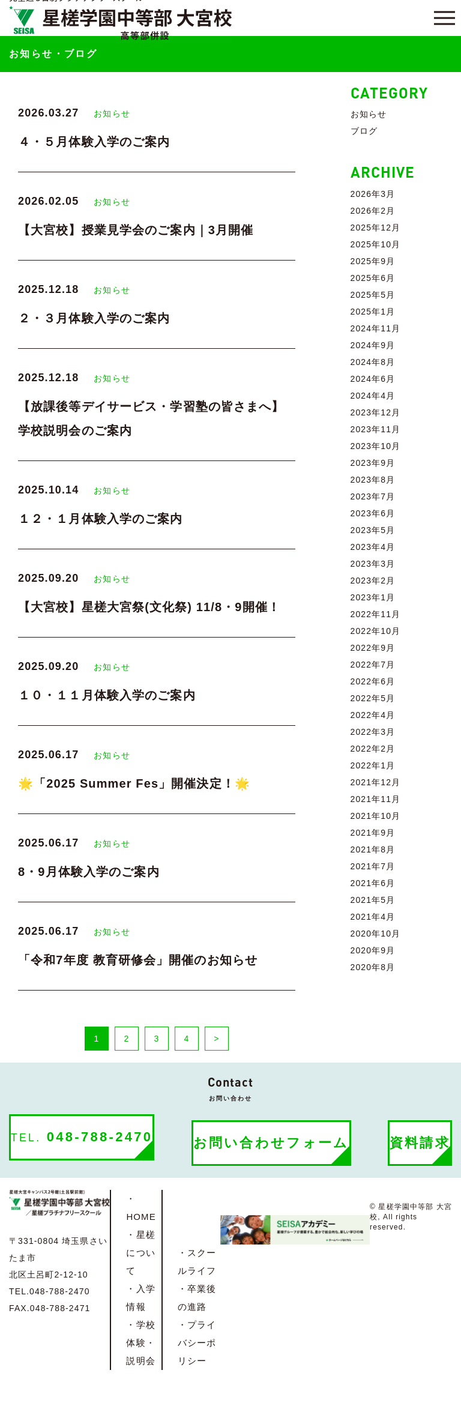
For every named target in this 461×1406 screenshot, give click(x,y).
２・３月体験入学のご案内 (94, 318)
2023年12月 (376, 412)
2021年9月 (373, 832)
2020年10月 (376, 933)
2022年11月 (376, 614)
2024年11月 (376, 328)
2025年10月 (376, 244)
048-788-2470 (81, 1136)
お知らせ (112, 113)
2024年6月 (373, 379)
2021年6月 (373, 883)
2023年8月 (373, 479)
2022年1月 (373, 765)
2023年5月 (373, 530)
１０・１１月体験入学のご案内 (107, 695)
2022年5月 (373, 698)
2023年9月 (373, 463)
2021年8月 (373, 849)
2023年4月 (373, 547)
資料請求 (420, 1142)
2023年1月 (373, 597)
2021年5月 (373, 900)
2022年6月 (373, 681)
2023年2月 (373, 580)
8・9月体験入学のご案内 (89, 871)
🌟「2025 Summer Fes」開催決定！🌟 (134, 783)
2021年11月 (376, 799)
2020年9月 (373, 950)
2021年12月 (376, 782)
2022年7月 (373, 664)
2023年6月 (373, 513)
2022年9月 (373, 648)
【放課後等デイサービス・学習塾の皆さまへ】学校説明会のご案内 (151, 418)
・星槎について (140, 1252)
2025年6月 (373, 278)
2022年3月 (373, 732)
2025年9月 (373, 261)
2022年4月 (373, 715)
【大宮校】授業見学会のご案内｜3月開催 (135, 230)
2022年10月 (376, 631)
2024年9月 (373, 345)
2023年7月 (373, 496)
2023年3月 (373, 564)
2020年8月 (373, 967)
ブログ (364, 131)
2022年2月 (373, 748)
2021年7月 (373, 866)
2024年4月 (373, 395)
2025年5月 (373, 295)
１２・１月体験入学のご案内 (100, 518)
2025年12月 (376, 227)
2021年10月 (376, 816)
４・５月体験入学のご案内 (94, 141)
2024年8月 (373, 362)
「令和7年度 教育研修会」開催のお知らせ (138, 960)
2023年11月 (376, 429)
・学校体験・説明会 (140, 1343)
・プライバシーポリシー (197, 1343)
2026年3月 (373, 194)
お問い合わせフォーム (271, 1142)
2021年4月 (373, 917)
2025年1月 (373, 311)
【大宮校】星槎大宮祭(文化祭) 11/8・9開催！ (149, 607)
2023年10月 (376, 446)
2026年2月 (373, 211)
